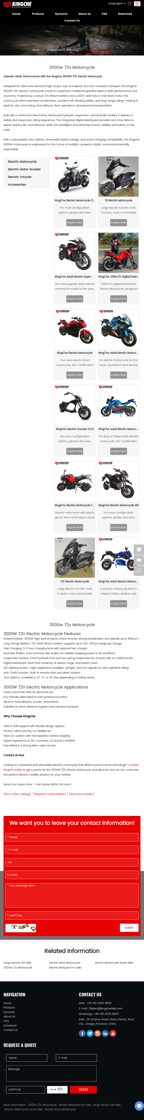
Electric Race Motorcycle (62, 948)
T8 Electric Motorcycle (118, 186)
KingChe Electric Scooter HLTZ (75, 414)
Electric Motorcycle (27, 1108)
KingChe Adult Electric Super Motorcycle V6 (75, 262)
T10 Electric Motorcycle (74, 567)
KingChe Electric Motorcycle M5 (118, 490)
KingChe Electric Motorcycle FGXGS (75, 490)
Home (18, 14)
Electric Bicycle (87, 1108)
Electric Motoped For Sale (63, 953)
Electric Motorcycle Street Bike (111, 948)
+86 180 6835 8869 (101, 999)
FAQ (103, 14)
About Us (84, 14)
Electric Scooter (48, 1108)
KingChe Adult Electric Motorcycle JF (118, 414)
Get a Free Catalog (14, 779)
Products (39, 14)
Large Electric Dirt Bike (16, 948)
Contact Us (72, 21)
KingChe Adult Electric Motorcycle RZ (118, 338)
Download (123, 14)
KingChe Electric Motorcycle (64, 50)
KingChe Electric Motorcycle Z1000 (75, 186)
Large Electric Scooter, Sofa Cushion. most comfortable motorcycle (118, 195)
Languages (118, 3)
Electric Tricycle (68, 1108)
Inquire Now (74, 208)
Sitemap (93, 1113)
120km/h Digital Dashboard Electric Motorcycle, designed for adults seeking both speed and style (118, 272)
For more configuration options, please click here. (75, 195)
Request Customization (40, 779)
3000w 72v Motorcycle (94, 50)
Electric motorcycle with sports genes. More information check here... (75, 500)
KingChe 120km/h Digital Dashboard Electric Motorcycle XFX (118, 262)
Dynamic (61, 14)
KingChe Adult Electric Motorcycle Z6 (118, 567)
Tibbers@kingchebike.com (101, 994)
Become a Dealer (65, 779)
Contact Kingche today (117, 750)
